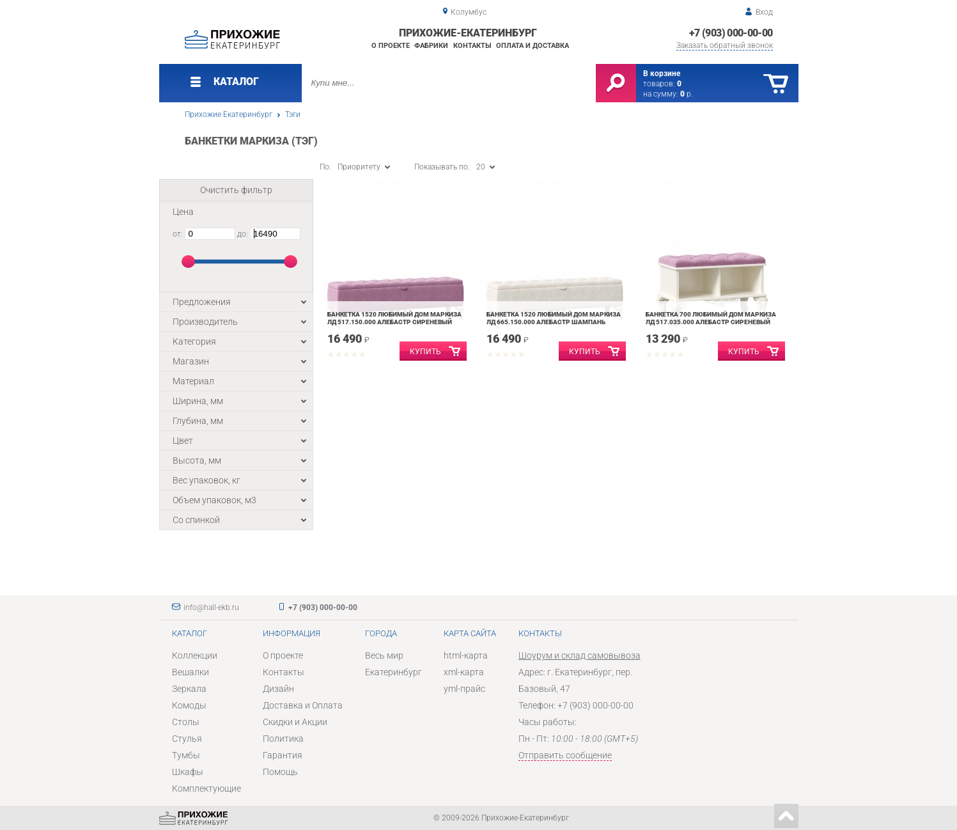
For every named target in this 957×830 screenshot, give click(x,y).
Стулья (187, 738)
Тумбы (186, 755)
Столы (185, 722)
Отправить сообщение (565, 755)
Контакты (472, 46)
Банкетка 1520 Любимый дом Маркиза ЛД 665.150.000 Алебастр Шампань (553, 318)
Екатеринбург (393, 672)
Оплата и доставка (532, 46)
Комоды (189, 705)
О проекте (390, 46)
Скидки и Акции (295, 722)
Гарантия (282, 755)
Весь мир (384, 655)
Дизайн (278, 689)
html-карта (466, 655)
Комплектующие (206, 788)
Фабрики (431, 46)
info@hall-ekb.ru (211, 607)
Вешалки (190, 672)
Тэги (292, 114)
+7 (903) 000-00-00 (730, 33)
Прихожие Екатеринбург (228, 114)
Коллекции (194, 655)
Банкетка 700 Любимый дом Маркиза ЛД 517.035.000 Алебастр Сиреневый (711, 318)
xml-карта (464, 672)
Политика (283, 738)
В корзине (661, 73)
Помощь (280, 772)
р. (686, 94)
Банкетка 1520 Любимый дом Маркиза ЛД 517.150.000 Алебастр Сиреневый (394, 318)
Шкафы (187, 772)
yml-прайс (464, 689)
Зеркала (189, 689)
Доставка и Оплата (303, 705)
